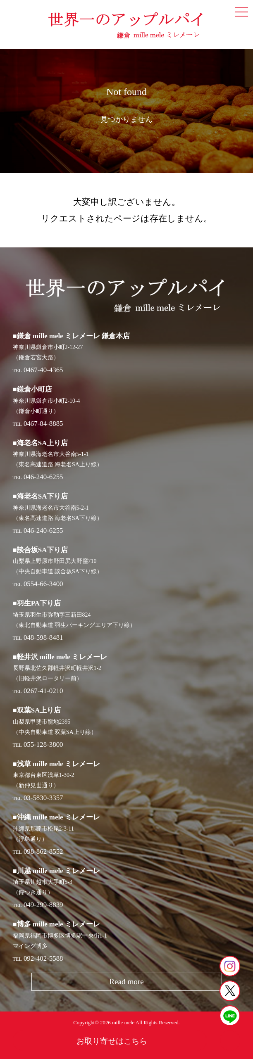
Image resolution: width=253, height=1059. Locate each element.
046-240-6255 (43, 477)
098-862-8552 (43, 851)
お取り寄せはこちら (111, 1041)
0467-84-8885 (43, 423)
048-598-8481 (43, 637)
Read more (126, 981)
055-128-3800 (43, 744)
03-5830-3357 (43, 798)
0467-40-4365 (43, 370)
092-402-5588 (43, 958)
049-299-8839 (43, 905)
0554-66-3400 (43, 584)
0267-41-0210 (43, 691)
